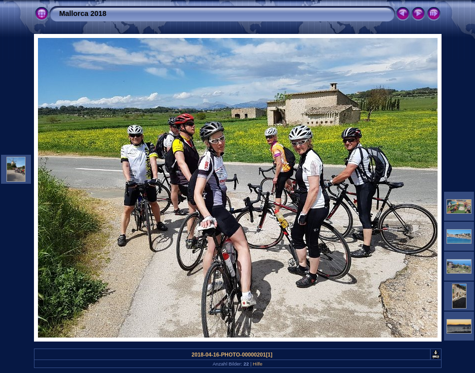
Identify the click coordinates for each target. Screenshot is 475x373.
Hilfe (257, 364)
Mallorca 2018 (82, 13)
